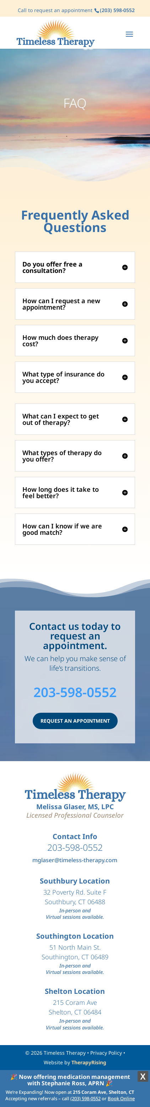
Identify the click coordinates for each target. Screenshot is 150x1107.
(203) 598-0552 (85, 1098)
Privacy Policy (106, 1052)
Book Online (121, 1098)
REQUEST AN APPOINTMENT (75, 720)
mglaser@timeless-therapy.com (74, 860)
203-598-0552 (75, 692)
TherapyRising (88, 1062)
